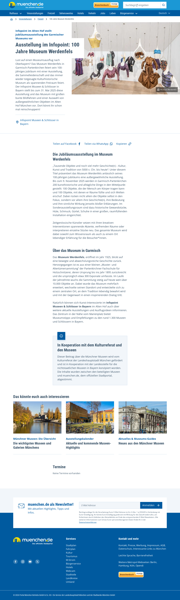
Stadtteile (71, 574)
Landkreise (71, 578)
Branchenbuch (106, 4)
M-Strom (70, 560)
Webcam (70, 570)
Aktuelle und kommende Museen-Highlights (88, 445)
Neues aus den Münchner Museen (141, 443)
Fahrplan (70, 549)
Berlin (153, 562)
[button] (16, 13)
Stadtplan (71, 545)
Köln (132, 565)
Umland (70, 581)
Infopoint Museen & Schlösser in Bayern (37, 122)
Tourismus (71, 556)
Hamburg (124, 565)
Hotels (69, 567)
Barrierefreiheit (145, 555)
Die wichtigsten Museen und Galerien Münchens (32, 445)
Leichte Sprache (127, 555)
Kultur (69, 552)
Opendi (139, 565)
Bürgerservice (73, 563)
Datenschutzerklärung (87, 522)
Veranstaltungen (25, 19)
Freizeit (40, 19)
